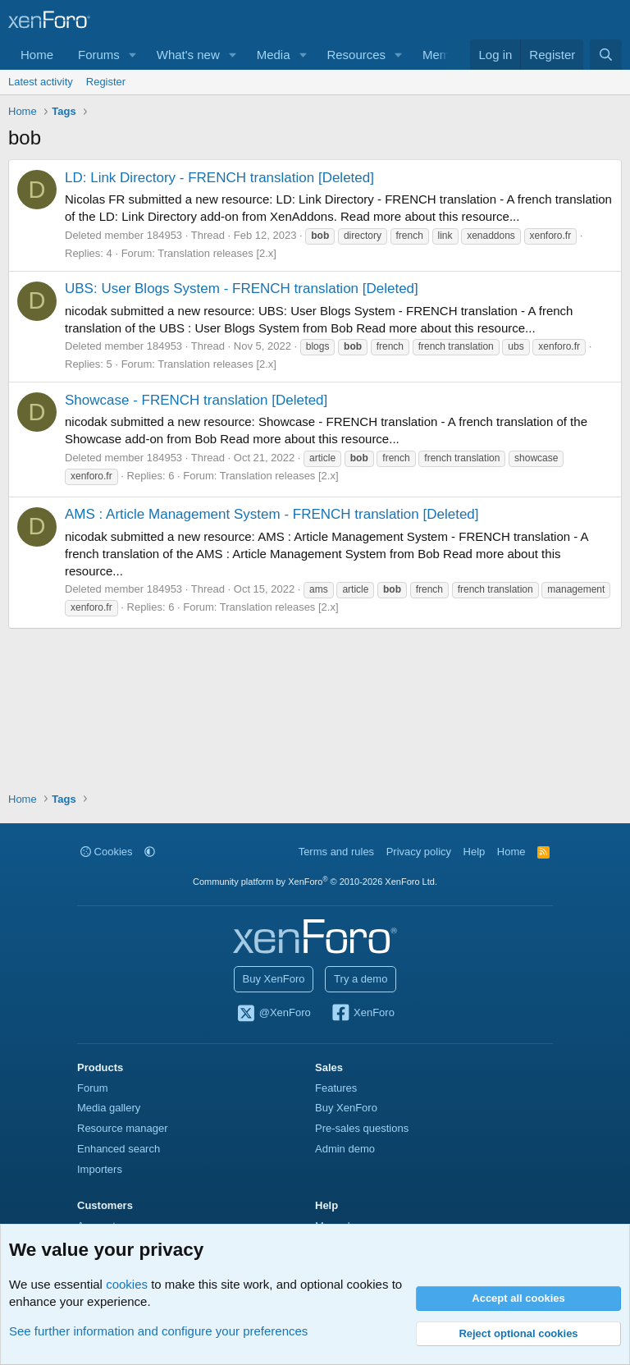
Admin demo (345, 1149)
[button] (132, 54)
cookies (127, 1284)
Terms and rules (336, 851)
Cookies (106, 851)
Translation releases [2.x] (217, 253)
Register (106, 82)
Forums (99, 55)
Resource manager (122, 1128)
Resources (356, 55)
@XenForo (273, 1014)
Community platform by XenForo (315, 881)
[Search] (606, 54)
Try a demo (360, 979)
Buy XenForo (274, 979)
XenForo (362, 1014)
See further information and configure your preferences (158, 1331)
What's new (188, 55)
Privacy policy (418, 851)
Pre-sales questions (362, 1128)
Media (273, 55)
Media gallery (108, 1108)
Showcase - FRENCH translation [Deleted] (196, 400)
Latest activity (40, 82)
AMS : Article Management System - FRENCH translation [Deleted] (272, 514)
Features (336, 1088)
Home (37, 55)
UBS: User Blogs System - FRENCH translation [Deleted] (241, 288)
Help (474, 851)
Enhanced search (118, 1149)
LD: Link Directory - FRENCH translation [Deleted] (219, 178)
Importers (99, 1169)
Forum (92, 1088)
